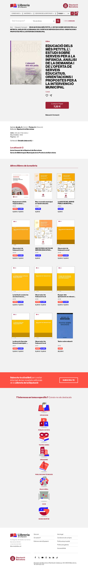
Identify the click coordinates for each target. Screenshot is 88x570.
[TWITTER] (39, 557)
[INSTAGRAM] (46, 557)
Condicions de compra (64, 538)
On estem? (37, 538)
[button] (76, 13)
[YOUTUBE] (42, 557)
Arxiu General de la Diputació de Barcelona (26, 150)
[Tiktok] (57, 557)
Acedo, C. (19, 127)
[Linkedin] (49, 557)
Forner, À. (32, 127)
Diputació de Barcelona (25, 129)
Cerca (69, 20)
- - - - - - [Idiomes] (63, 13)
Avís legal (60, 534)
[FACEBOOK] (35, 557)
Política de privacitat (63, 541)
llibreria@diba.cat (15, 546)
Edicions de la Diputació (41, 541)
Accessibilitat (61, 548)
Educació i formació (52, 115)
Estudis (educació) (25, 141)
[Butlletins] (53, 557)
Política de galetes (63, 545)
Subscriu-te (69, 380)
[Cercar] (58, 21)
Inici (11, 27)
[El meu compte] (72, 13)
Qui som (36, 534)
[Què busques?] (21, 21)
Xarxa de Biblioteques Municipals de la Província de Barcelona (33, 153)
